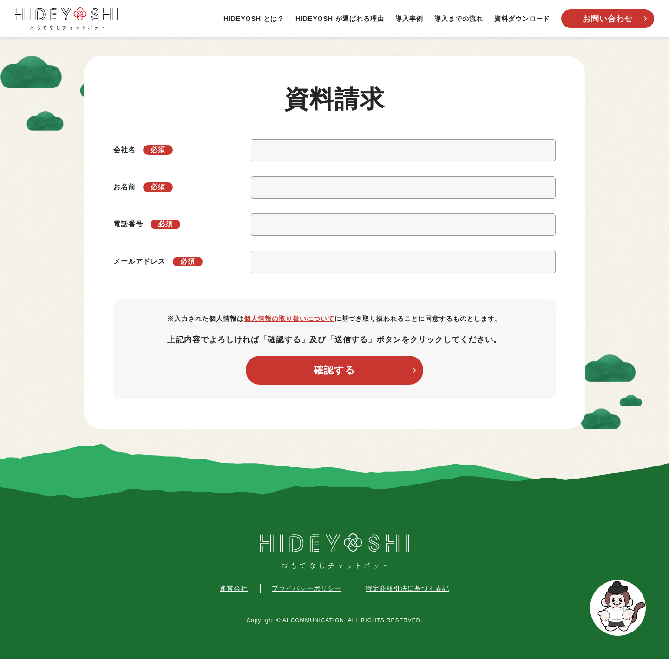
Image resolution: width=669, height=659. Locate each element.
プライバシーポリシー (306, 588)
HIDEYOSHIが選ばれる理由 (339, 18)
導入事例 (409, 18)
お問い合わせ (608, 18)
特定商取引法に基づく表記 (407, 588)
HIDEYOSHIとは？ (253, 18)
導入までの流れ (458, 18)
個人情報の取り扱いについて (289, 318)
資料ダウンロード (522, 18)
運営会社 (234, 588)
